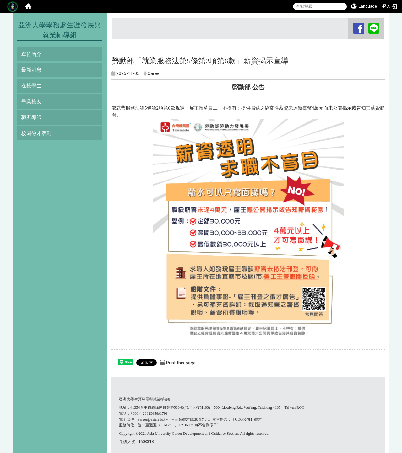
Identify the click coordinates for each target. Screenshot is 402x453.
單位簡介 (31, 54)
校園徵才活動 (36, 133)
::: (348, 23)
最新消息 (31, 70)
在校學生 (31, 86)
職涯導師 (31, 117)
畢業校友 (31, 102)
